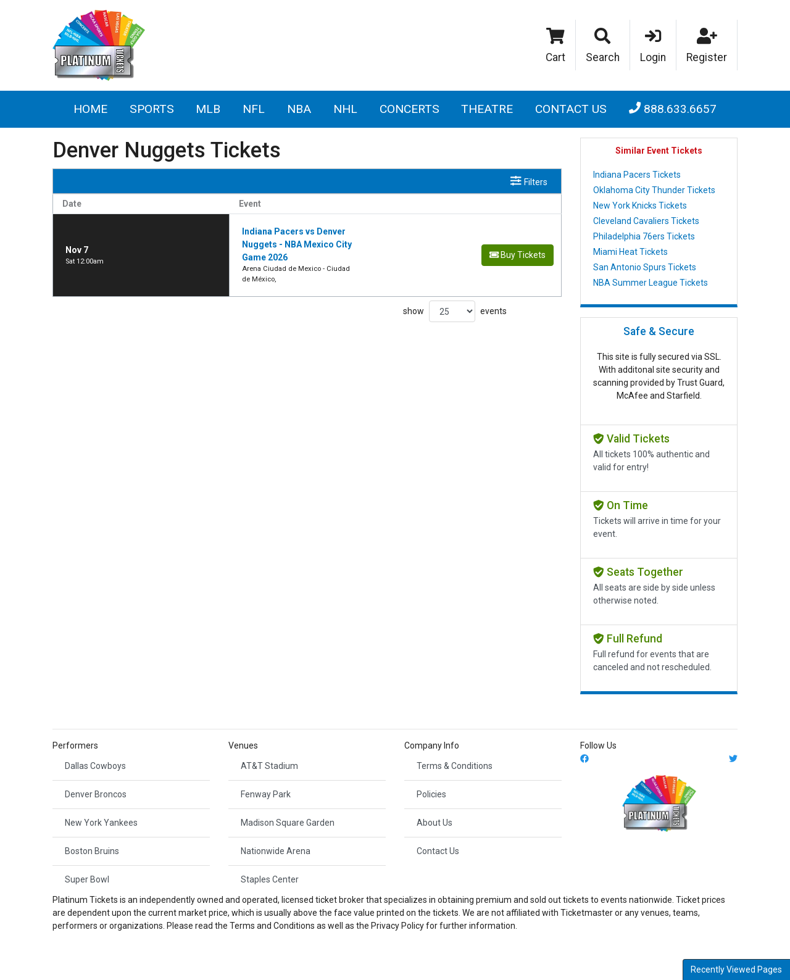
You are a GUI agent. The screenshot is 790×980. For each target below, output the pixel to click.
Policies (431, 794)
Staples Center (270, 879)
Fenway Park (266, 794)
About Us (434, 823)
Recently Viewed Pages (736, 969)
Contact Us (571, 109)
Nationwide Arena (275, 851)
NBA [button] (299, 109)
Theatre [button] (487, 109)
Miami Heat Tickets (630, 252)
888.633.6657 (673, 109)
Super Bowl (87, 879)
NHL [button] (345, 109)
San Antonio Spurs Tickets (644, 267)
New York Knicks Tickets (640, 205)
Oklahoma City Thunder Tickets (654, 190)
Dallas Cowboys (95, 766)
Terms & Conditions (455, 766)
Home (90, 109)
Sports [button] (152, 109)
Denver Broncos (96, 794)
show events (455, 275)
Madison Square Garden (288, 823)
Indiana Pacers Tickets (637, 175)
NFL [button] (254, 109)
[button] (603, 45)
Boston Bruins (92, 851)
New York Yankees (101, 823)
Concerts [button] (409, 109)
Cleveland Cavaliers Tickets (646, 221)
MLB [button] (208, 109)
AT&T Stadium (269, 766)
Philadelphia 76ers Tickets (644, 236)
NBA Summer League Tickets (650, 283)
